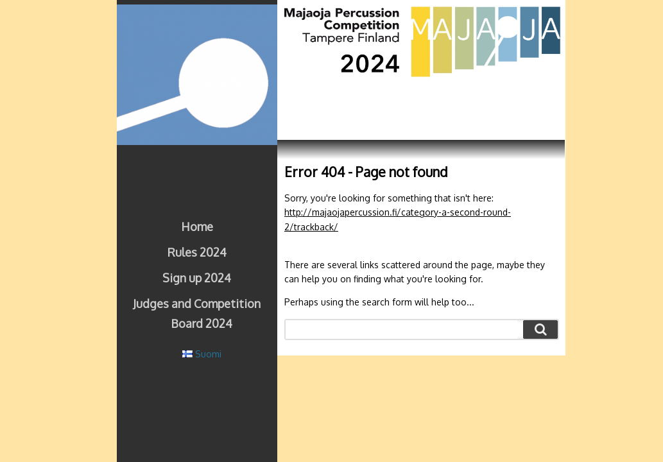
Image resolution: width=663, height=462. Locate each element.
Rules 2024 (197, 252)
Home (197, 226)
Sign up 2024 (196, 278)
